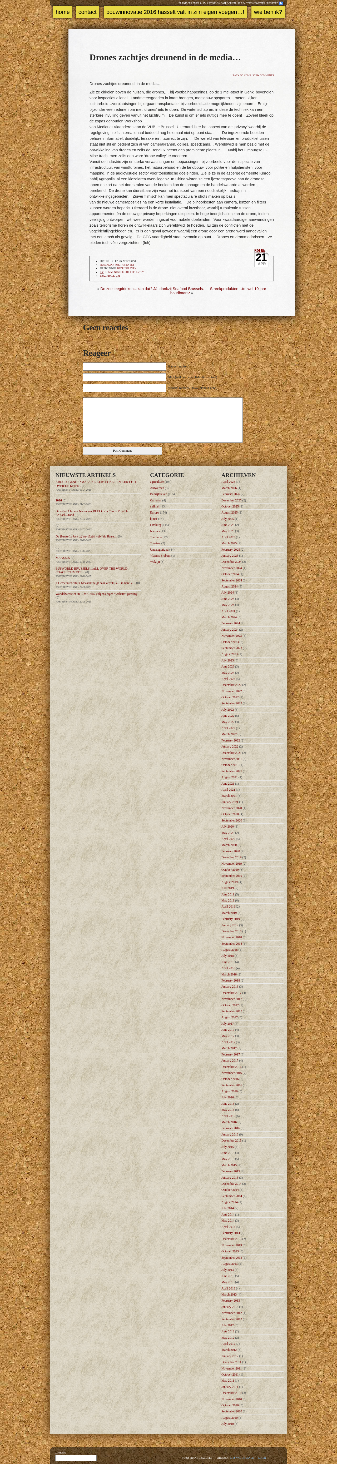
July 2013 (227, 1270)
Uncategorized (159, 549)
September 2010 (231, 1411)
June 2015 (227, 1153)
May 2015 (227, 1159)
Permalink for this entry (117, 264)
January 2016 (229, 1134)
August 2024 (229, 586)
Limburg (155, 525)
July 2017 (227, 1023)
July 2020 (227, 826)
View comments (263, 75)
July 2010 (227, 1424)
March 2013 (229, 1294)
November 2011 (231, 1368)
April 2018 (228, 968)
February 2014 (230, 1233)
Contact (87, 12)
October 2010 (230, 1405)
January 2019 (229, 925)
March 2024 (229, 617)
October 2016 (230, 1079)
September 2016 (231, 1085)
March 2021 (229, 796)
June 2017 (227, 1030)
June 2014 (227, 1214)
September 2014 (231, 1196)
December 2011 (231, 1362)
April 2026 (228, 482)
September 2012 (231, 1319)
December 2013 (231, 1239)
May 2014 (227, 1220)
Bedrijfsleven (126, 268)
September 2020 (231, 820)
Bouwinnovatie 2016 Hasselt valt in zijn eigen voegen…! (175, 12)
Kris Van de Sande (242, 1458)
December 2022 (231, 685)
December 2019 (231, 857)
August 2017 (229, 1017)
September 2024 (231, 580)
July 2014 (227, 1208)
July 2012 (227, 1325)
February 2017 (230, 1054)
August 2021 (229, 777)
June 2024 (227, 599)
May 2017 (227, 1036)
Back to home (241, 75)
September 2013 (231, 1257)
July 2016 (227, 1097)
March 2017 (229, 1048)
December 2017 (231, 993)
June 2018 (227, 962)
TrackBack (110, 276)
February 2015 (230, 1171)
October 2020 (230, 814)
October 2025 (230, 506)
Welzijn (155, 562)
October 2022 (230, 697)
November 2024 (231, 568)
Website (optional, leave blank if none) (192, 388)
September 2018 (231, 943)
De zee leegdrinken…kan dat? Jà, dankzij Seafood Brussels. (152, 289)
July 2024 (227, 592)
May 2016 (227, 1110)
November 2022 (231, 691)
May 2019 (227, 900)
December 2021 (231, 753)
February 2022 (230, 740)
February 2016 (230, 1128)
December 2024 (231, 562)
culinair (155, 506)
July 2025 (227, 519)
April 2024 (228, 611)
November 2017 (231, 999)
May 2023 (227, 673)
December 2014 (231, 1184)
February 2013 (230, 1300)
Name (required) (178, 366)
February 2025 (230, 549)
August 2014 (229, 1202)
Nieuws (155, 531)
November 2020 (231, 808)
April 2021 (228, 789)
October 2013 (230, 1251)
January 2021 (229, 802)
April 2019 (228, 906)
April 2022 (228, 728)
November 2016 (231, 1073)
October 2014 (230, 1190)
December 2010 (231, 1393)
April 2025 (228, 537)
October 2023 (230, 642)
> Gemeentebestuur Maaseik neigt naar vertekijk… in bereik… (95, 583)
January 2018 (229, 986)
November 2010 (231, 1399)
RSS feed (272, 3)
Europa (154, 512)
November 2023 (231, 636)
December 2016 (231, 1067)
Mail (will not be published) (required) (192, 377)
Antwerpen (157, 488)
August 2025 (229, 512)
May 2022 (227, 722)
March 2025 (229, 543)
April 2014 (228, 1227)
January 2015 (229, 1177)
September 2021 (231, 771)
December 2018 (231, 931)
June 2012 (227, 1331)
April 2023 (228, 679)
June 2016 (227, 1104)
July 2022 (227, 709)
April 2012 (228, 1344)
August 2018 (229, 950)
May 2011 (227, 1380)
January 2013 (229, 1307)
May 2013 (227, 1282)
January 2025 (229, 555)
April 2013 (228, 1288)
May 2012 (227, 1337)
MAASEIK (63, 558)
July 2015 (227, 1147)
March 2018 (229, 974)
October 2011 (230, 1374)
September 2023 (231, 648)
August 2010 (229, 1418)
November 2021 (231, 759)
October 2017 (230, 1005)
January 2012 (229, 1356)
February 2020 (230, 851)
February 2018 (230, 980)
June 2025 (227, 525)
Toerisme (156, 537)
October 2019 (230, 870)
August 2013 (229, 1264)
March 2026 (229, 488)
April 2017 (228, 1042)
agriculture (157, 482)
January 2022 (229, 746)
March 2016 (229, 1122)
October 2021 (230, 765)
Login (262, 1458)
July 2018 (227, 956)
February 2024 (230, 623)
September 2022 (231, 703)
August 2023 (229, 654)
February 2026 (230, 494)
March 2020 (229, 845)
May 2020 (227, 833)
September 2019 (231, 876)
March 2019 (229, 913)
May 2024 (227, 605)
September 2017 (231, 1011)
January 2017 (229, 1060)
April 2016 (228, 1116)
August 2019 (229, 882)
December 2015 (231, 1140)
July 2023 (227, 660)
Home (63, 12)
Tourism (155, 543)
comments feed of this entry (122, 272)
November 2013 (231, 1245)
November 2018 (231, 937)
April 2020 (228, 839)
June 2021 (227, 783)
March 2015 (229, 1165)
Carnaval (155, 500)
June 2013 (227, 1276)
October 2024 (230, 574)
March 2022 (229, 734)
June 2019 (227, 894)
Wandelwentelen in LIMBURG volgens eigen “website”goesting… (98, 594)
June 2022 (227, 716)
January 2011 (229, 1387)
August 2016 (229, 1091)
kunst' (153, 519)
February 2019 (230, 919)
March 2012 (229, 1350)
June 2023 (227, 666)
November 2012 (231, 1313)
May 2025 (227, 531)
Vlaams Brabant (160, 555)
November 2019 (231, 863)
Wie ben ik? (268, 12)
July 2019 (227, 888)
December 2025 (231, 500)
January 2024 (229, 629)
